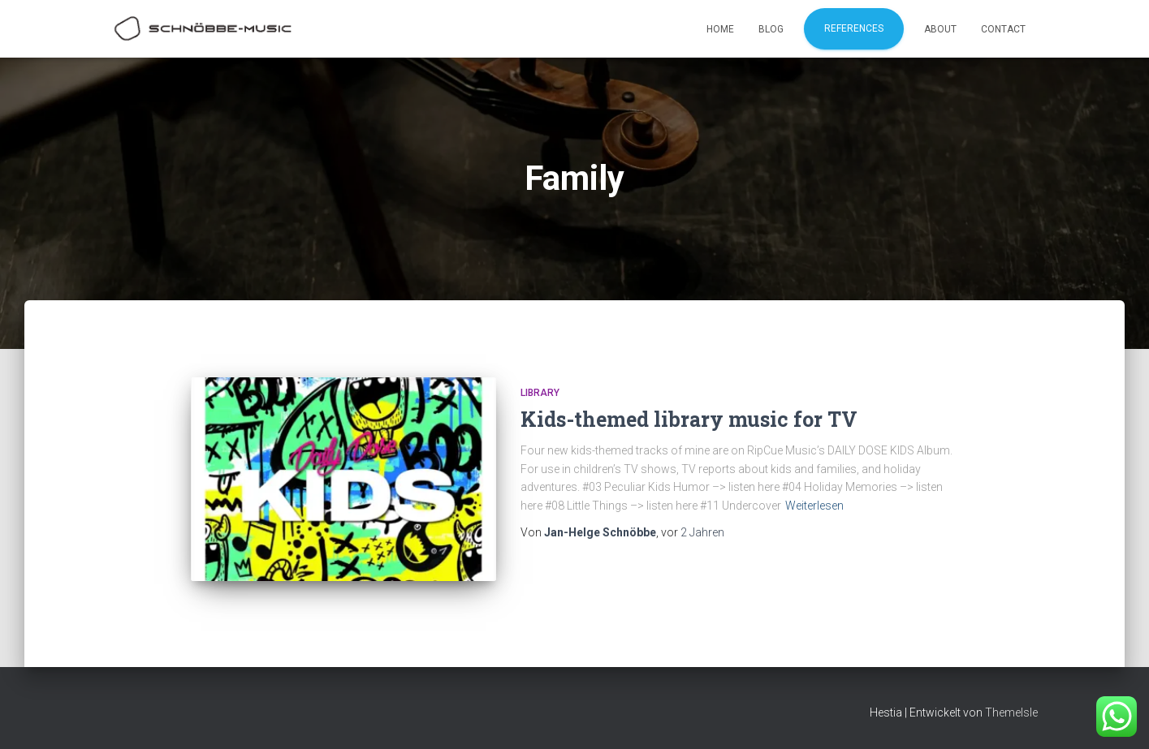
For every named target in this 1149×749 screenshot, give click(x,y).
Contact (1003, 29)
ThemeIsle (1011, 712)
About (940, 29)
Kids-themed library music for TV (689, 419)
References (853, 28)
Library (540, 392)
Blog (771, 29)
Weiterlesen (814, 505)
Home (720, 29)
